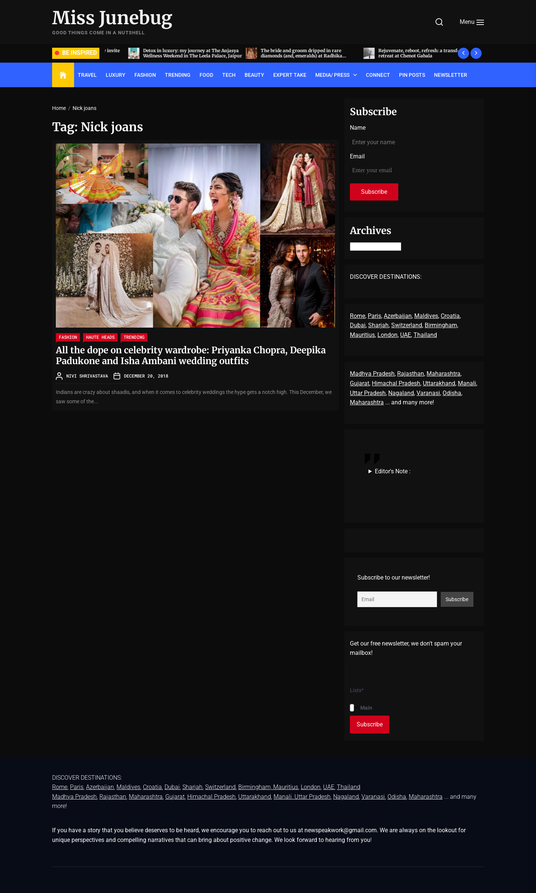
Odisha (452, 393)
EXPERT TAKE (289, 75)
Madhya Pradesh (372, 373)
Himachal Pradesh (396, 383)
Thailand (425, 334)
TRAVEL (87, 75)
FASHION (145, 75)
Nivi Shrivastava (87, 376)
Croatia (450, 315)
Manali (467, 383)
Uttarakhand (439, 383)
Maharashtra (443, 373)
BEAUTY (254, 75)
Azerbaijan (398, 315)
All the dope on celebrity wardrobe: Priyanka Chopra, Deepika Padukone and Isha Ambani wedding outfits (191, 355)
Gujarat (359, 383)
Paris (374, 315)
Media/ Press (332, 75)
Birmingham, (441, 325)
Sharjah (378, 325)
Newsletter (450, 75)
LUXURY (115, 75)
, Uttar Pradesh (311, 796)
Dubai (358, 325)
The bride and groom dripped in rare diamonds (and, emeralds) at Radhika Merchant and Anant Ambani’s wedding (398, 56)
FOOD (206, 75)
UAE (405, 334)
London (387, 334)
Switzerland (406, 325)
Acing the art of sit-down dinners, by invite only (167, 53)
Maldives (426, 315)
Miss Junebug (112, 18)
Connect (378, 75)
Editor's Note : (393, 471)
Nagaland (401, 393)
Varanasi (428, 393)
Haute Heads (100, 337)
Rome (357, 315)
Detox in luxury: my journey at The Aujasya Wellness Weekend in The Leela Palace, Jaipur (286, 53)
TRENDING (178, 75)
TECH (229, 75)
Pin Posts (412, 75)
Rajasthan (410, 373)
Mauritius (362, 334)
